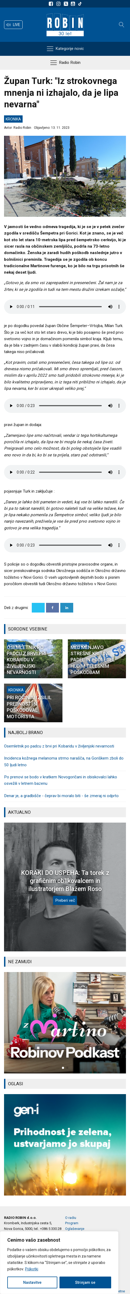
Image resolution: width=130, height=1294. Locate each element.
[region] (59, 1262)
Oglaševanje (74, 1229)
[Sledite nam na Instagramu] (59, 3)
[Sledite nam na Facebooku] (51, 3)
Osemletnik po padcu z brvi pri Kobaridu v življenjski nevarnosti (59, 746)
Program (71, 1223)
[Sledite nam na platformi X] (66, 3)
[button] (13, 24)
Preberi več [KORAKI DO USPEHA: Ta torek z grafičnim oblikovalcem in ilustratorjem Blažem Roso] (65, 900)
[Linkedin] (66, 608)
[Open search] (121, 25)
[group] (65, 1022)
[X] (38, 608)
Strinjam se (85, 1282)
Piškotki (31, 1269)
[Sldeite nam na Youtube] (74, 3)
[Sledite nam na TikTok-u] (80, 4)
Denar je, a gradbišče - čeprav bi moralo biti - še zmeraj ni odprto (61, 795)
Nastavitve (32, 1282)
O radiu (70, 1218)
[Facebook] (52, 608)
